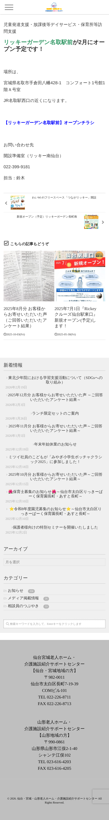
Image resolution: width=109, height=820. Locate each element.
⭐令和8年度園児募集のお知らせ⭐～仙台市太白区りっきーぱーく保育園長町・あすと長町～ (55, 511)
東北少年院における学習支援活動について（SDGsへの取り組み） (55, 380)
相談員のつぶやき (28, 606)
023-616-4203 (59, 761)
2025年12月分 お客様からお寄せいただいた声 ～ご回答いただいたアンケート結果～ (55, 397)
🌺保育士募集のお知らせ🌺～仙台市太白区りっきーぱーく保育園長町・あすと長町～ (55, 494)
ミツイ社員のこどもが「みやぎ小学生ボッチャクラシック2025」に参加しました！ (55, 459)
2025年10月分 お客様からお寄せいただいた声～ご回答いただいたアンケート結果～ (56, 476)
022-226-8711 (59, 697)
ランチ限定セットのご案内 (55, 413)
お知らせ (21, 591)
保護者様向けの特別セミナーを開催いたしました (55, 527)
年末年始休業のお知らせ (55, 444)
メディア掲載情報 (28, 598)
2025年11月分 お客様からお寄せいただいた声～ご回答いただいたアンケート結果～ (55, 428)
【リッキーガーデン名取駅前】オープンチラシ (49, 122)
